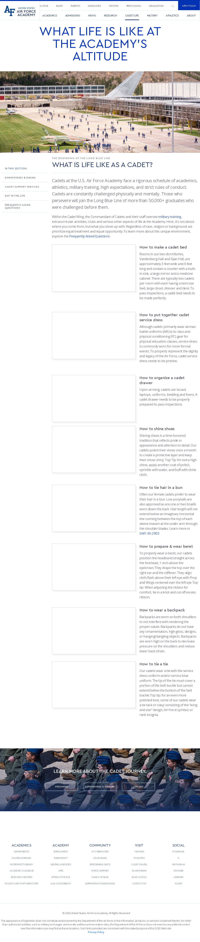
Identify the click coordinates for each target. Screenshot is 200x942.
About (191, 15)
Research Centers (21, 877)
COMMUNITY (100, 845)
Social (178, 845)
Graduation (156, 5)
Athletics (172, 15)
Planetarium (139, 870)
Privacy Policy (96, 932)
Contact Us (139, 883)
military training (169, 216)
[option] (100, 112)
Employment (61, 851)
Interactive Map (60, 877)
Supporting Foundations (100, 883)
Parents (75, 5)
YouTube (178, 870)
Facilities (139, 857)
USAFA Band (99, 857)
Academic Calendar (21, 870)
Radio (59, 5)
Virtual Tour (40, 5)
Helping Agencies (61, 864)
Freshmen (61, 786)
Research (110, 15)
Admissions (72, 15)
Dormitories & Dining (20, 177)
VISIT (139, 845)
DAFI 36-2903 (149, 533)
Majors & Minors (21, 857)
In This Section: (16, 168)
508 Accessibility (61, 883)
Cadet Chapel (139, 864)
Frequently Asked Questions (18, 206)
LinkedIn (178, 877)
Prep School (133, 5)
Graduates (94, 5)
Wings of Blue (99, 877)
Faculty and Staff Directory (22, 883)
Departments (21, 851)
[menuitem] (40, 5)
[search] (172, 5)
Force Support (100, 870)
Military (152, 15)
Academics (49, 15)
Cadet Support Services (22, 186)
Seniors (138, 786)
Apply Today (189, 5)
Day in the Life (15, 195)
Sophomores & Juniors (100, 786)
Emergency (61, 857)
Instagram (178, 864)
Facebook (178, 851)
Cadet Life (132, 15)
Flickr (178, 883)
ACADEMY (61, 845)
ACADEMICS (21, 845)
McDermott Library (21, 864)
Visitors (114, 5)
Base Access (139, 877)
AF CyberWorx (100, 851)
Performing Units (100, 864)
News (92, 15)
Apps (60, 870)
